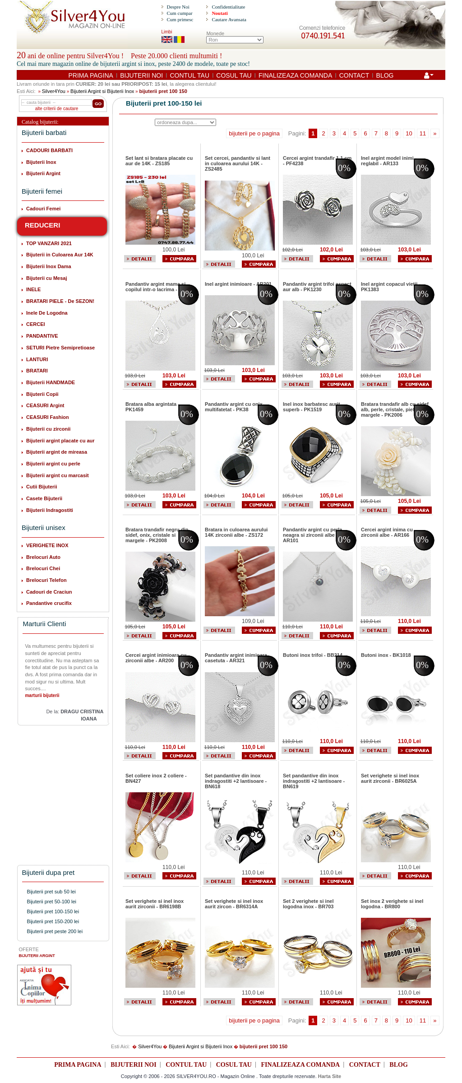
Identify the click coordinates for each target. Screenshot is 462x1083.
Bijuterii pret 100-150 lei (53, 911)
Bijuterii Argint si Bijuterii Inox (102, 91)
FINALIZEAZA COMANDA (295, 75)
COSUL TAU (233, 75)
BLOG (385, 75)
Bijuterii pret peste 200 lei (55, 931)
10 (409, 133)
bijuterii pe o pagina (254, 133)
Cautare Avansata (229, 19)
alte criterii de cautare (57, 108)
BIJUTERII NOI (141, 75)
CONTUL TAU (189, 75)
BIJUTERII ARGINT (37, 955)
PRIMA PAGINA (91, 75)
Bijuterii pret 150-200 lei (53, 921)
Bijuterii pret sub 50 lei (51, 891)
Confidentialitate (228, 6)
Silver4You (53, 91)
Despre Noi (177, 6)
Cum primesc (179, 19)
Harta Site (329, 1076)
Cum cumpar (179, 13)
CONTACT (354, 75)
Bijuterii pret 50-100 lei (51, 901)
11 (423, 133)
